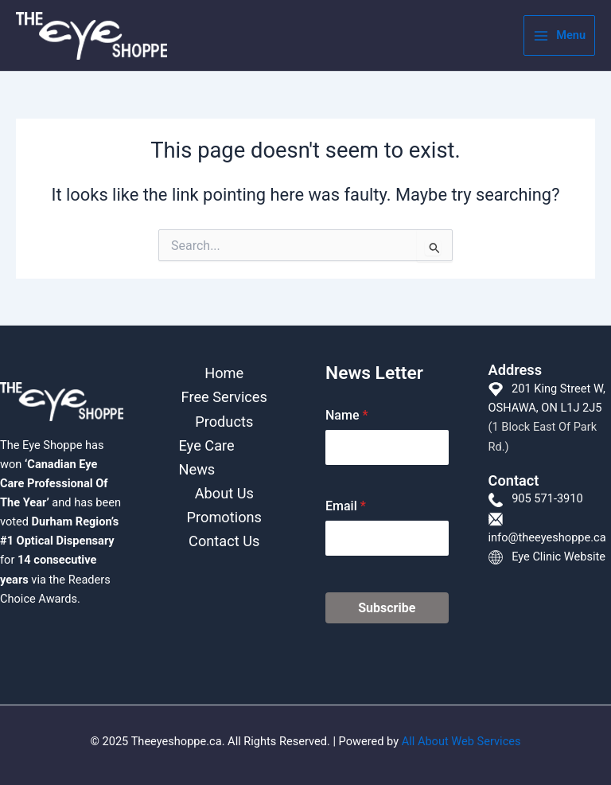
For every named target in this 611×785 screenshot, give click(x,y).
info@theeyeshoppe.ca (547, 537)
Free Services (224, 397)
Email (345, 506)
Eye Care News (207, 457)
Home (223, 373)
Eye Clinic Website (558, 556)
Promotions (225, 517)
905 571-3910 (547, 498)
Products (224, 421)
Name (346, 415)
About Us (224, 493)
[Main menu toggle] (559, 35)
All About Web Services (461, 741)
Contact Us (224, 541)
